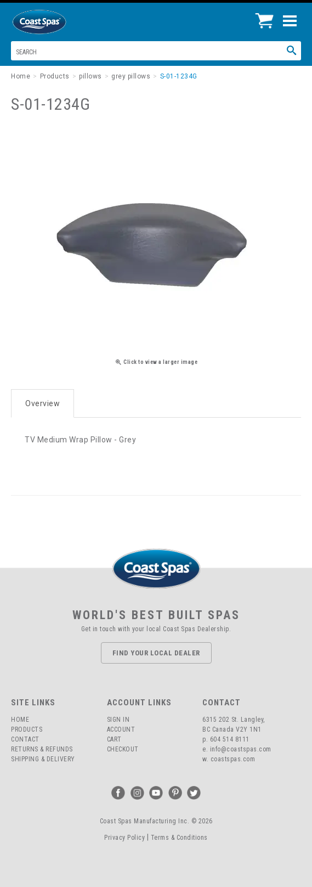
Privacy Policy (124, 837)
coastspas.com (233, 759)
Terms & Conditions (179, 837)
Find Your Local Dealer (156, 653)
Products (26, 729)
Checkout (123, 749)
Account (121, 729)
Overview (42, 403)
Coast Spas (57, 22)
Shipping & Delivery (43, 759)
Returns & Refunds (42, 749)
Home (20, 719)
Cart (114, 739)
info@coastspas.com (240, 749)
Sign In (118, 719)
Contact (25, 739)
